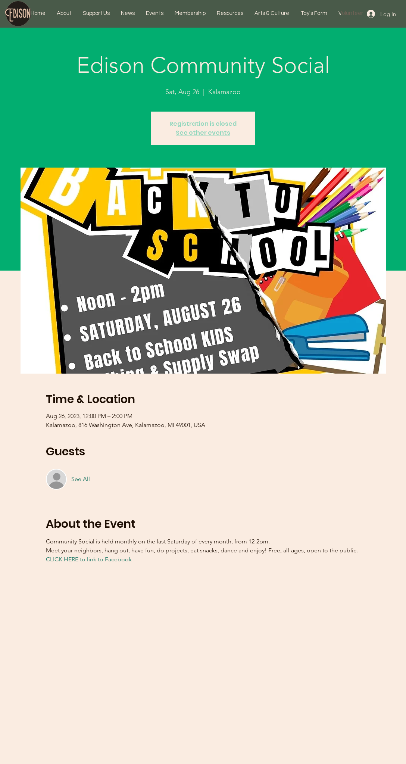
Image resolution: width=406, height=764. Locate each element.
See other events (203, 132)
